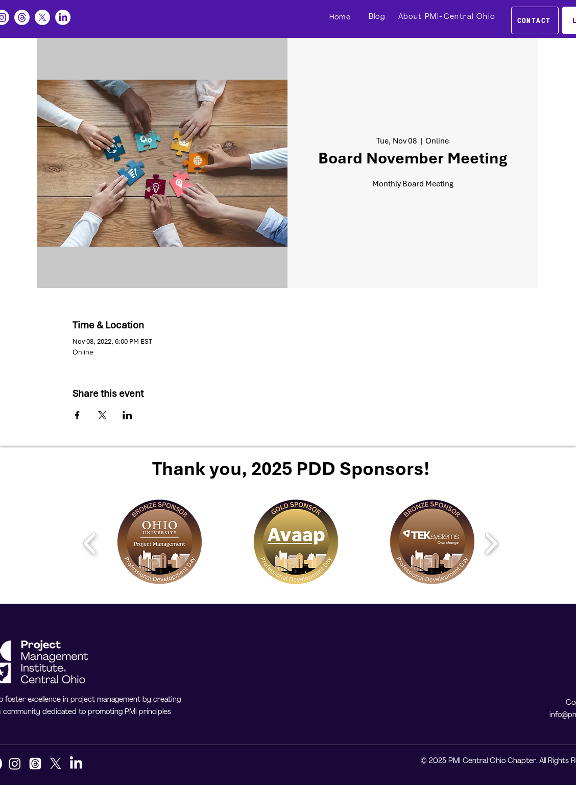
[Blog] (377, 17)
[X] (42, 17)
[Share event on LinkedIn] (127, 415)
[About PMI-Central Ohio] (447, 17)
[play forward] (490, 543)
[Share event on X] (102, 415)
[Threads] (22, 17)
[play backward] (90, 543)
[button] (159, 543)
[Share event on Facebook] (77, 415)
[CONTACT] (535, 20)
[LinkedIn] (62, 17)
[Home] (341, 17)
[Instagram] (14, 763)
